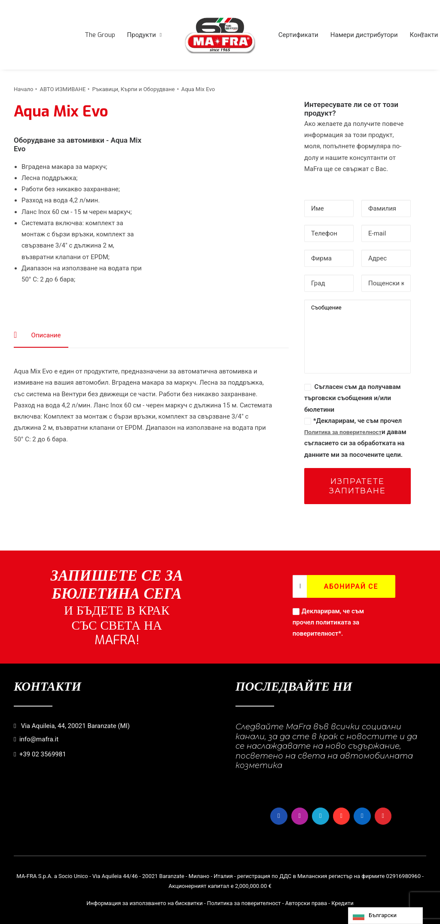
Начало (23, 89)
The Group (100, 35)
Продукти (144, 35)
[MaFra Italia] (220, 34)
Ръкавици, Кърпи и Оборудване (133, 89)
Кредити (342, 903)
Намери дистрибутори (364, 35)
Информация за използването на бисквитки (144, 903)
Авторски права (306, 903)
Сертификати (298, 35)
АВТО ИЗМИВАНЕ (63, 89)
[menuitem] (100, 35)
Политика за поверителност (343, 432)
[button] (422, 35)
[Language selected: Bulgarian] (385, 915)
